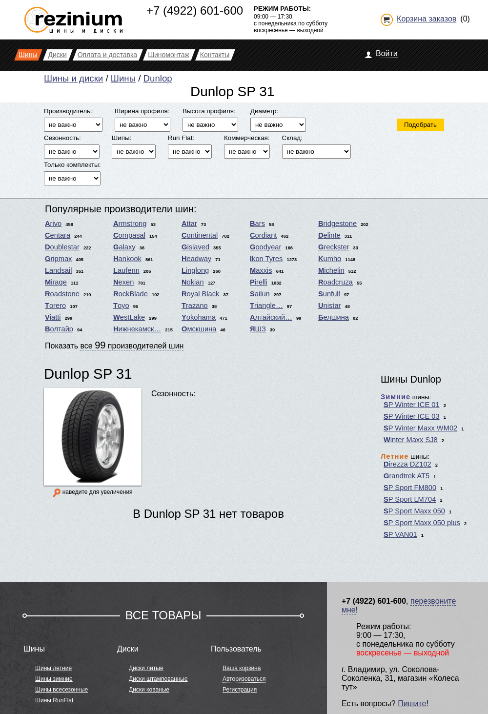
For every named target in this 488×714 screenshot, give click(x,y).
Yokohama (199, 317)
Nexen (123, 282)
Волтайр (59, 329)
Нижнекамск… (137, 329)
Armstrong (129, 223)
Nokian (193, 282)
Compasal (129, 235)
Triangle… (266, 305)
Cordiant (263, 235)
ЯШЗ (258, 329)
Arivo (53, 223)
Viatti (53, 317)
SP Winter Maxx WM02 (420, 428)
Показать (114, 345)
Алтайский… (271, 317)
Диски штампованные (158, 678)
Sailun (260, 294)
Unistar (329, 305)
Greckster (333, 247)
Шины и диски (73, 78)
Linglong (195, 270)
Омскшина (199, 329)
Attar (189, 223)
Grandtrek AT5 (406, 476)
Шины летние (53, 668)
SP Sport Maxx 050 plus (422, 523)
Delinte (329, 235)
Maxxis (261, 270)
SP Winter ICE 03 (412, 416)
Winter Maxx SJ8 (411, 440)
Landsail (58, 270)
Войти (387, 53)
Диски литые (146, 668)
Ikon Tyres (266, 259)
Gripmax (58, 259)
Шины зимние (54, 678)
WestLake (129, 317)
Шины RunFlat (54, 700)
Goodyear (265, 247)
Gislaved (195, 247)
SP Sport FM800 (410, 487)
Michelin (331, 270)
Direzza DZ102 (407, 464)
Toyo (121, 305)
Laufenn (126, 270)
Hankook (127, 259)
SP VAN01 (400, 534)
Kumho (329, 259)
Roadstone (62, 294)
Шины (123, 78)
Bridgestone (337, 223)
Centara (57, 235)
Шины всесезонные (61, 689)
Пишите (412, 703)
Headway (196, 259)
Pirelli (258, 282)
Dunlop (157, 78)
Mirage (56, 282)
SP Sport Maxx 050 (414, 511)
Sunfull (329, 294)
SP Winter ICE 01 (412, 404)
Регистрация (240, 689)
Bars (257, 223)
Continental (200, 235)
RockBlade (130, 294)
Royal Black (200, 294)
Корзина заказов (426, 19)
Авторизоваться (244, 678)
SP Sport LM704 (410, 499)
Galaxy (124, 247)
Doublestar (62, 247)
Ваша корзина (242, 668)
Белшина (333, 317)
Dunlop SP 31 (88, 374)
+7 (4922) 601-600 (194, 10)
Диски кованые (149, 689)
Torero (55, 305)
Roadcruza (335, 282)
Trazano (195, 305)
